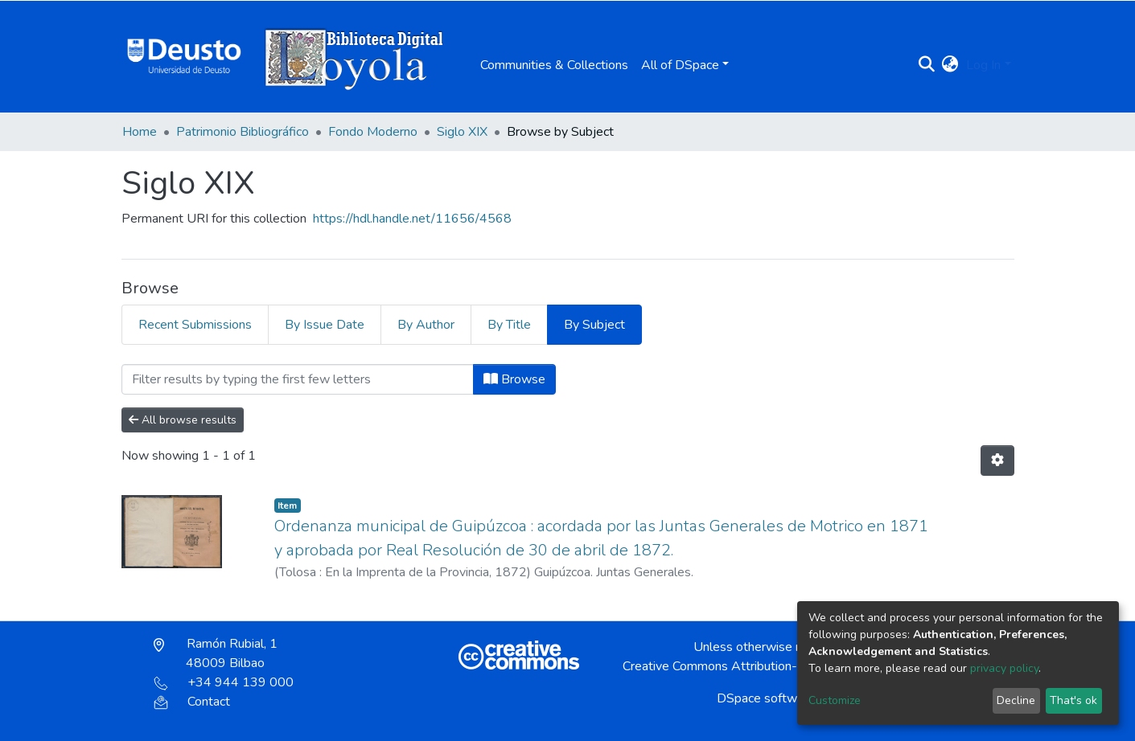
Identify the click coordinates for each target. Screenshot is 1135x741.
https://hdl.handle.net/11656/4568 (412, 218)
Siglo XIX (462, 132)
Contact (192, 701)
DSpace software (766, 698)
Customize (834, 700)
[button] (949, 65)
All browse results (182, 420)
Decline (1016, 700)
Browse (514, 379)
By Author (425, 325)
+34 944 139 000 (224, 682)
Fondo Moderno (372, 132)
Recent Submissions (195, 325)
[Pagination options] (997, 460)
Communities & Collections (554, 65)
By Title (509, 325)
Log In (983, 65)
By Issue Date (324, 325)
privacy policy (1004, 668)
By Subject (594, 325)
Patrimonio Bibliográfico (242, 132)
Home (139, 132)
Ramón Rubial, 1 (216, 653)
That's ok (1073, 700)
